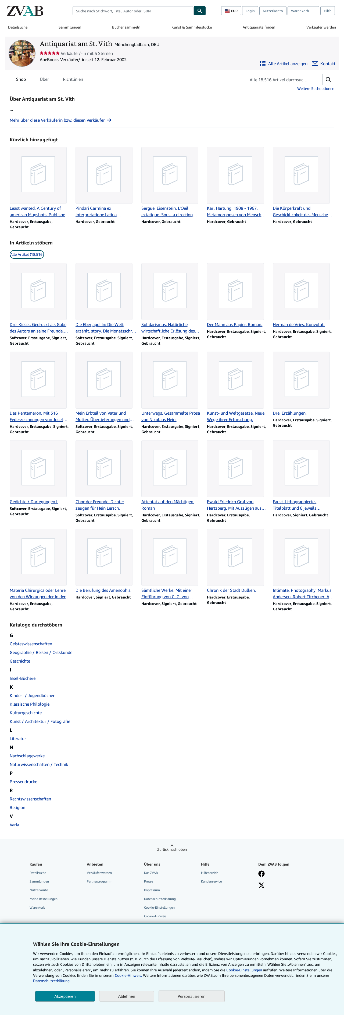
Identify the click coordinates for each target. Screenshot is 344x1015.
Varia (14, 824)
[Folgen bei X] (261, 886)
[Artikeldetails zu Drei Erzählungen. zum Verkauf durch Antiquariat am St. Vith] (303, 384)
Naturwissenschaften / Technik (39, 764)
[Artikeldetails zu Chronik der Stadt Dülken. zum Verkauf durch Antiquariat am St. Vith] (237, 561)
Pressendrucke (23, 781)
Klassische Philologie (29, 704)
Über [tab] (44, 80)
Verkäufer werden (321, 27)
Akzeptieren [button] (65, 996)
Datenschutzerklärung (160, 899)
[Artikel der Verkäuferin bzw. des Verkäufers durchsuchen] (279, 79)
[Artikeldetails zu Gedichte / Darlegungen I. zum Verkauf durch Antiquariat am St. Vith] (40, 472)
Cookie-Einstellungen (244, 970)
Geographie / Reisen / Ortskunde (41, 652)
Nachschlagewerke (27, 755)
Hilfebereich (209, 873)
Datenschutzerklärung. (51, 980)
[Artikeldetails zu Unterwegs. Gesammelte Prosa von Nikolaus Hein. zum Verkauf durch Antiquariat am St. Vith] (172, 387)
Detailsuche (17, 27)
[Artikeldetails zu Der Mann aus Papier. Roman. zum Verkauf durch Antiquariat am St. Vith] (237, 295)
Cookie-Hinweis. (128, 975)
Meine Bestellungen (44, 899)
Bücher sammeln (126, 27)
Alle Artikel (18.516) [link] (27, 254)
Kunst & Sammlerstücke (191, 27)
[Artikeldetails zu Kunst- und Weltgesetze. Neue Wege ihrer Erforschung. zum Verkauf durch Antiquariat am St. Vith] (237, 387)
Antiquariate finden (259, 27)
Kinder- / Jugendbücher (32, 695)
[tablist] (49, 79)
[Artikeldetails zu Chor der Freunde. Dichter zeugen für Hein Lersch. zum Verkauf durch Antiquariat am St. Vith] (106, 475)
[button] (328, 79)
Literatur (18, 738)
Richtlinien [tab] (72, 80)
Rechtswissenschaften (30, 799)
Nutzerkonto (273, 11)
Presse (148, 881)
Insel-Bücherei (23, 678)
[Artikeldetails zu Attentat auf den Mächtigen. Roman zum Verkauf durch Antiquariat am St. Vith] (172, 475)
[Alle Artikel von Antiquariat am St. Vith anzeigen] (283, 63)
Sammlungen (70, 27)
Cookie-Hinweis (155, 916)
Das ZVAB (151, 873)
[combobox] (133, 10)
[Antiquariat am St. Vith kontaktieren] (323, 63)
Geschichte (20, 661)
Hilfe (327, 11)
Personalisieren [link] (192, 996)
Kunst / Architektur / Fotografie (40, 721)
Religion (17, 807)
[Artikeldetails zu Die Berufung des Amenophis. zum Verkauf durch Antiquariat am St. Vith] (106, 561)
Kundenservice (211, 881)
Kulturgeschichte (26, 712)
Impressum (152, 890)
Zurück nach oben (172, 849)
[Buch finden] (200, 10)
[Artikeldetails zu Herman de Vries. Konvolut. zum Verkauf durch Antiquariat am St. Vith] (303, 295)
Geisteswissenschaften (31, 643)
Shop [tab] (21, 80)
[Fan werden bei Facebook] (261, 874)
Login (250, 11)
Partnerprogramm (100, 881)
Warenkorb (37, 907)
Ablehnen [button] (126, 996)
